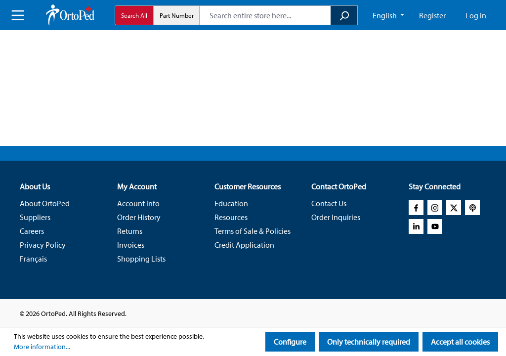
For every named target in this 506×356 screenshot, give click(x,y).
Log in (475, 15)
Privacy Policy (43, 245)
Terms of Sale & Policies (252, 231)
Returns (129, 231)
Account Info (138, 203)
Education (231, 203)
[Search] (344, 15)
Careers (32, 231)
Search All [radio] (134, 15)
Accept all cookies (460, 342)
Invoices (130, 245)
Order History (139, 217)
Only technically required (368, 342)
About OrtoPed (45, 203)
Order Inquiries (335, 217)
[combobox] (265, 15)
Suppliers (35, 217)
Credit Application (244, 245)
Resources (231, 217)
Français (33, 259)
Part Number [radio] (177, 15)
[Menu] (18, 15)
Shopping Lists (141, 259)
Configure (290, 342)
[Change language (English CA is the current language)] (388, 15)
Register (432, 15)
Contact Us (328, 203)
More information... (42, 346)
